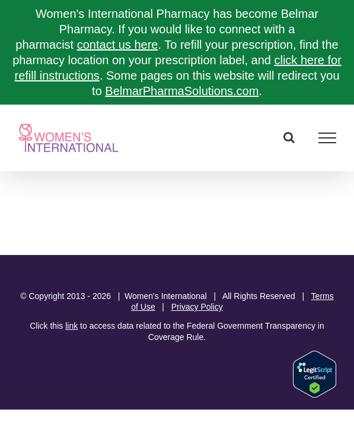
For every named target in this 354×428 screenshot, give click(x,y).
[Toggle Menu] (328, 138)
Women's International (166, 296)
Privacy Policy (197, 306)
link (71, 326)
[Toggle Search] (289, 137)
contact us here (117, 44)
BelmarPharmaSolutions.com (182, 90)
